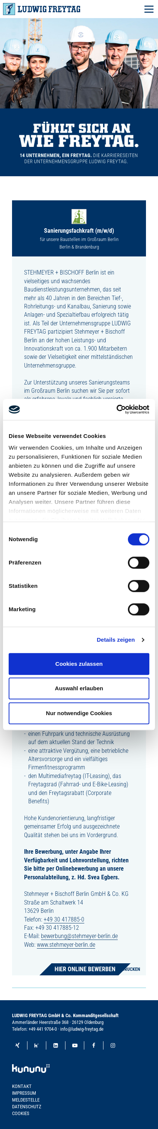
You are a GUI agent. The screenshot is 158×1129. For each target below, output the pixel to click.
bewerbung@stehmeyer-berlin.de (79, 936)
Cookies (20, 1113)
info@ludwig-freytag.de (81, 1029)
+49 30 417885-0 (64, 919)
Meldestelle (26, 1100)
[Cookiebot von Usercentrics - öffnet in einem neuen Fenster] (116, 409)
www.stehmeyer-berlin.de (66, 944)
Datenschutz (26, 1106)
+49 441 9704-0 (43, 1029)
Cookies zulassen (79, 664)
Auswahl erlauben (79, 688)
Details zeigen (116, 639)
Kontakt (22, 1086)
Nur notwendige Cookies (79, 713)
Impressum (24, 1093)
